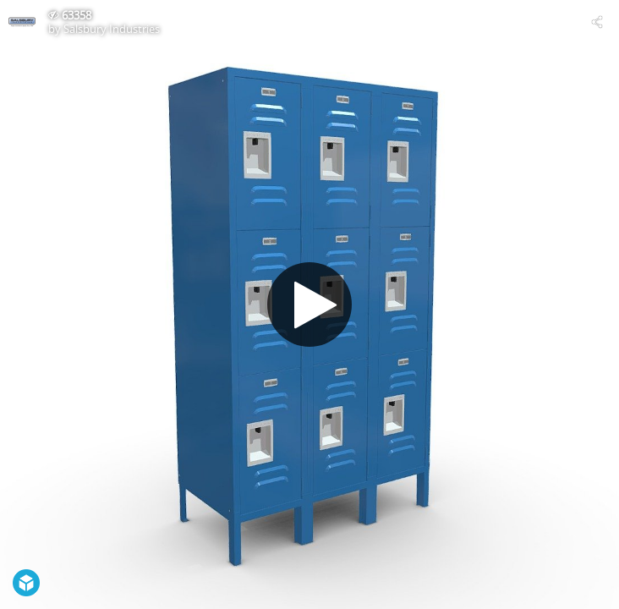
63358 (76, 15)
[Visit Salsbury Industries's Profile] (22, 22)
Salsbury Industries (111, 28)
